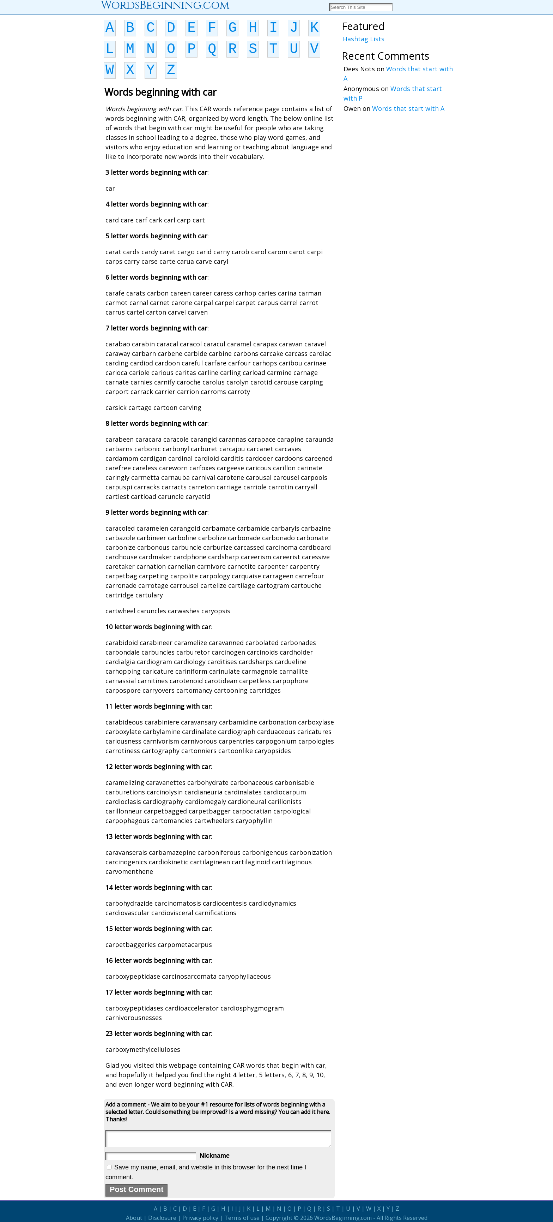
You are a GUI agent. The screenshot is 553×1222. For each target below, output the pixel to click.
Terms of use (242, 1218)
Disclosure (162, 1218)
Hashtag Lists (363, 39)
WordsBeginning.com (343, 1218)
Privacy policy (200, 1218)
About (134, 1218)
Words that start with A (408, 108)
